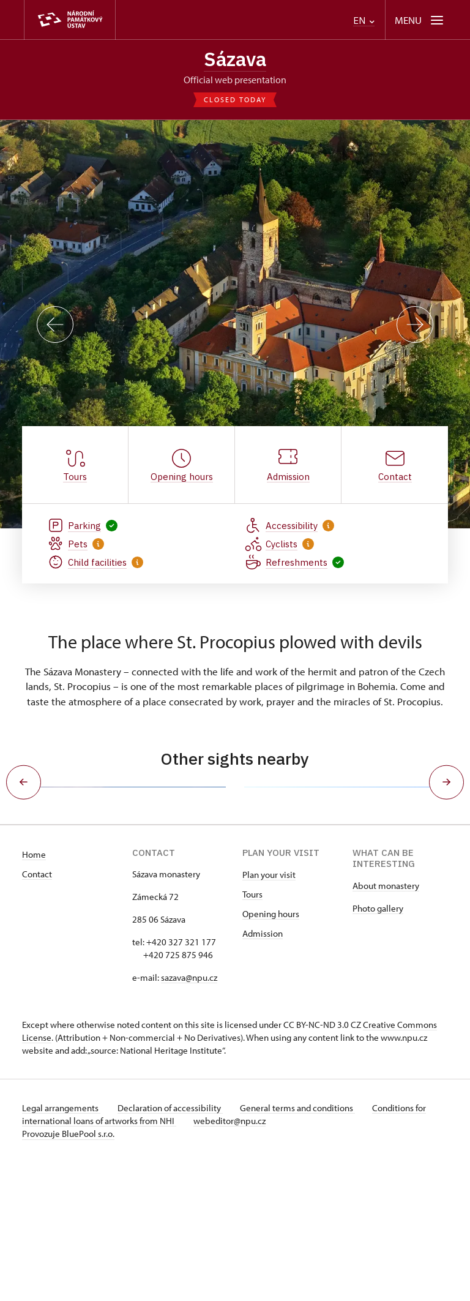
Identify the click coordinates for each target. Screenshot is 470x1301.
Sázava (235, 59)
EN (364, 20)
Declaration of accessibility (172, 1247)
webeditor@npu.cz (232, 1259)
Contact (37, 1013)
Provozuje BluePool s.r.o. (68, 1272)
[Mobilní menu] (420, 20)
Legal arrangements (61, 1247)
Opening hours (270, 1053)
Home (34, 993)
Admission (262, 1072)
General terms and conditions (302, 1247)
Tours (252, 1033)
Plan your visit (269, 1013)
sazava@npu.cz (189, 1116)
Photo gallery (377, 1047)
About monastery (385, 1024)
